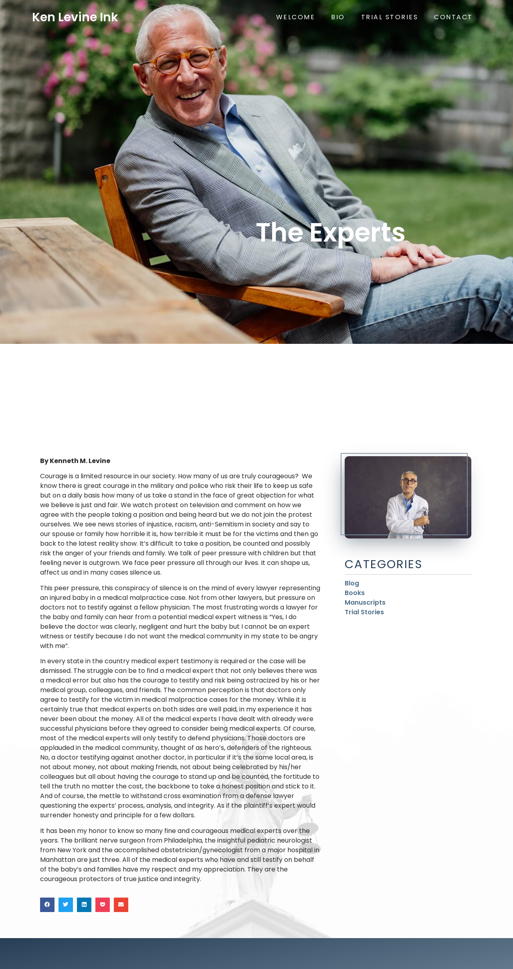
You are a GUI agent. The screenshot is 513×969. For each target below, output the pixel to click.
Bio (338, 17)
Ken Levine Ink (75, 17)
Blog (352, 583)
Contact (453, 17)
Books (355, 592)
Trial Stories (389, 17)
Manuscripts (365, 602)
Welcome (295, 17)
